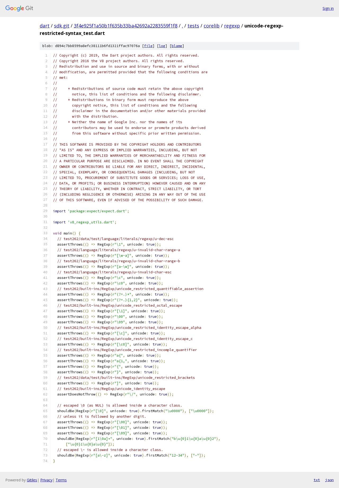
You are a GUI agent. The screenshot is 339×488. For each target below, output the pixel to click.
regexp (232, 25)
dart (45, 25)
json (329, 479)
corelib (212, 25)
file (148, 46)
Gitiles (32, 479)
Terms (61, 479)
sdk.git (61, 25)
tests (193, 25)
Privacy (46, 479)
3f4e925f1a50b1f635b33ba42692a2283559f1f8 (125, 25)
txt (317, 479)
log (162, 46)
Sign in (328, 8)
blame (177, 46)
